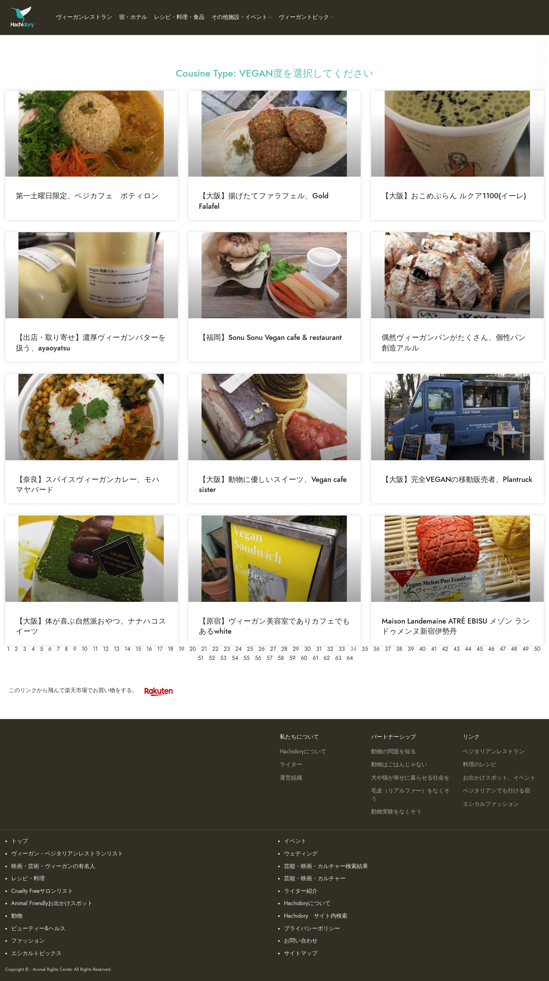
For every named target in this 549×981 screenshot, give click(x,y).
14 (127, 649)
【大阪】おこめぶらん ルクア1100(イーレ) (454, 196)
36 (376, 649)
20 (192, 649)
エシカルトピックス (36, 953)
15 (138, 649)
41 (434, 649)
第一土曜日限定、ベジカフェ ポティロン (87, 196)
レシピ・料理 (28, 878)
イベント (295, 841)
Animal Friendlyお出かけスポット (52, 903)
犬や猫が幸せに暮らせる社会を (410, 778)
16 (149, 649)
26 (261, 649)
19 (181, 649)
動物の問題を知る (393, 751)
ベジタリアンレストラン (493, 751)
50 (537, 649)
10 (85, 649)
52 (212, 658)
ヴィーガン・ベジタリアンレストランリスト (67, 854)
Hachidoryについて (303, 751)
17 (159, 649)
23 (227, 649)
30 (307, 649)
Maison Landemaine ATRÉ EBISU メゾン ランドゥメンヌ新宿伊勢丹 (456, 626)
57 (269, 658)
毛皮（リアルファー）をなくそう (410, 794)
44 (468, 649)
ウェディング (301, 854)
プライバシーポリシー (312, 928)
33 (342, 649)
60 (304, 658)
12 (106, 649)
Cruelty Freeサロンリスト (42, 891)
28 (284, 649)
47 (503, 649)
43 (456, 649)
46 (491, 649)
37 (388, 649)
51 (200, 658)
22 (215, 649)
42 (445, 649)
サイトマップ (301, 953)
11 (95, 649)
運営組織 (291, 778)
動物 (16, 916)
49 (525, 649)
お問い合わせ (301, 941)
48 (514, 649)
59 (292, 658)
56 (258, 658)
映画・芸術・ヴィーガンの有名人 (53, 866)
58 (281, 658)
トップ (19, 841)
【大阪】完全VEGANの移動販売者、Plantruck (457, 479)
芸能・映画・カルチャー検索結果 (326, 866)
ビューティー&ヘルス (38, 928)
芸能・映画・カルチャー (315, 878)
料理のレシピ (479, 764)
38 (399, 649)
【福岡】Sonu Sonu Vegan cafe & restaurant (270, 337)
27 (273, 649)
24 (238, 649)
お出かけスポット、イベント (499, 778)
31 (319, 649)
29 (296, 649)
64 (350, 658)
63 (338, 658)
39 (411, 649)
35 (365, 649)
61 (315, 658)
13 (116, 649)
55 (246, 658)
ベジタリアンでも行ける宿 (496, 791)
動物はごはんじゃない (399, 764)
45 (480, 649)
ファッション (28, 941)
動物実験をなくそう (396, 812)
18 (170, 649)
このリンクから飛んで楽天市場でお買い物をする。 (94, 690)
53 (223, 658)
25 (250, 649)
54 (235, 658)
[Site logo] (22, 17)
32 (330, 649)
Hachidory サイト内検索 (315, 916)
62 (327, 658)
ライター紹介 (301, 891)
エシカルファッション (491, 804)
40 (422, 649)
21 (204, 649)
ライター (291, 764)
